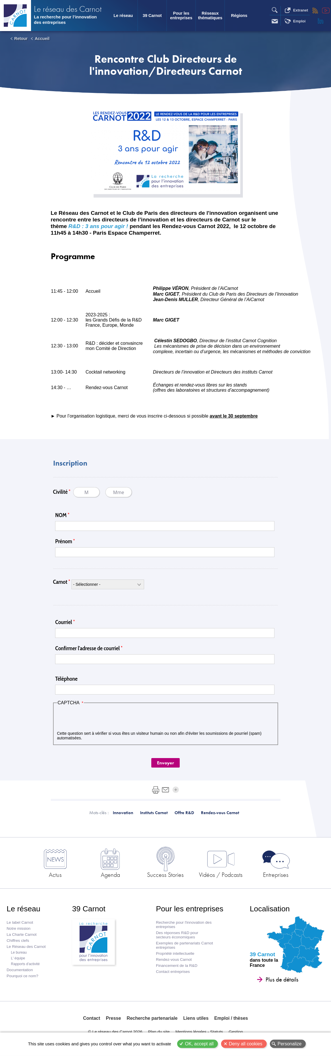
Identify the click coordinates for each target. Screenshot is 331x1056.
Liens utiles (195, 1018)
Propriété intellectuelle (175, 953)
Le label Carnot (20, 922)
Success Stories (165, 874)
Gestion (236, 1032)
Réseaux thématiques (210, 15)
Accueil (42, 38)
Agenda (110, 874)
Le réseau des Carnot (68, 9)
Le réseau (123, 15)
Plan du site (159, 1032)
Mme (118, 492)
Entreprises (276, 874)
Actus (55, 874)
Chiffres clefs (18, 940)
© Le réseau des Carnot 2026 (115, 1032)
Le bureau (19, 952)
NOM (61, 515)
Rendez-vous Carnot (174, 959)
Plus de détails (282, 979)
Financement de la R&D (176, 965)
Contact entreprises (173, 971)
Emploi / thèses (231, 1018)
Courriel (63, 622)
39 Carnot (152, 15)
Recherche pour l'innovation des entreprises (184, 924)
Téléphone (66, 678)
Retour (21, 38)
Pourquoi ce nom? (22, 976)
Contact (91, 1018)
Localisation (270, 908)
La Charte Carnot (21, 934)
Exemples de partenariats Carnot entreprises (184, 945)
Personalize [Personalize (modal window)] (290, 1043)
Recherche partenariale (152, 1018)
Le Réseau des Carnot (26, 946)
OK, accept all (199, 1043)
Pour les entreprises (181, 15)
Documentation (20, 970)
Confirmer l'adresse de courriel (87, 648)
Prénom (63, 541)
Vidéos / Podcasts (221, 874)
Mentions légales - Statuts (199, 1032)
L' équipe (18, 958)
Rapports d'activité (25, 964)
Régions (239, 15)
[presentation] (100, 718)
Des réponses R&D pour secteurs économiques (177, 935)
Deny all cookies (245, 1043)
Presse (113, 1018)
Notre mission (18, 928)
